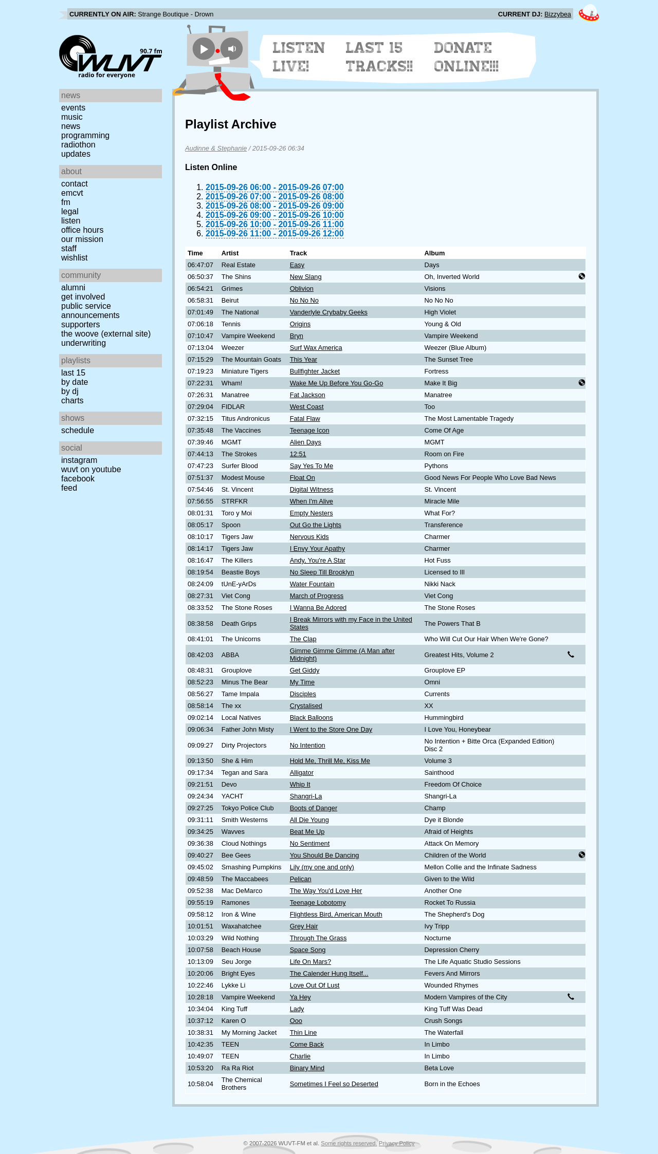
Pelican (301, 879)
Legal (70, 211)
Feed (69, 487)
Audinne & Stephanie (216, 148)
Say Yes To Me (311, 466)
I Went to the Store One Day (331, 729)
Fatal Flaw (305, 418)
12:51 (298, 454)
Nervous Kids (309, 537)
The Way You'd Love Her (326, 891)
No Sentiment (310, 843)
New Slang (306, 277)
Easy (297, 265)
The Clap (303, 639)
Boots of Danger (313, 808)
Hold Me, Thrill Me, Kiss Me (330, 761)
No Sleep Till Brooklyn (322, 572)
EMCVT (72, 193)
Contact (74, 183)
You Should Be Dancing (324, 855)
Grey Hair (304, 926)
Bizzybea (557, 14)
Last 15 (73, 372)
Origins (300, 324)
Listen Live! (299, 57)
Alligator (302, 772)
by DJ (70, 391)
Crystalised (306, 706)
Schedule (77, 430)
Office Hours (82, 230)
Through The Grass (318, 938)
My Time (302, 682)
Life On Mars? (310, 961)
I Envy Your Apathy (317, 548)
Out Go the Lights (315, 525)
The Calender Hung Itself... (329, 973)
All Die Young (309, 820)
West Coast (307, 407)
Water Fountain (312, 584)
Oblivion (302, 288)
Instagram (79, 460)
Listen (70, 220)
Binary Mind (307, 1068)
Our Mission (82, 239)
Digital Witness (312, 489)
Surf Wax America (316, 347)
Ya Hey (300, 997)
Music (72, 117)
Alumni (73, 287)
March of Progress (317, 596)
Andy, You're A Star (317, 560)
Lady (297, 1009)
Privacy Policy (397, 1143)
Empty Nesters (311, 513)
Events (73, 107)
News (70, 126)
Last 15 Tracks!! (379, 57)
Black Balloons (311, 717)
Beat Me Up (307, 831)
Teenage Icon (310, 430)
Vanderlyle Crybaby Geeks (329, 312)
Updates (75, 154)
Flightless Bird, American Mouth (336, 914)
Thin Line (303, 1032)
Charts (72, 400)
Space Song (308, 950)
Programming (85, 135)
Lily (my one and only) (322, 867)
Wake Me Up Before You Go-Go (336, 383)
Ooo (296, 1021)
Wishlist (74, 257)
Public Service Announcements (90, 311)
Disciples (303, 694)
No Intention (307, 745)
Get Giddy (305, 670)
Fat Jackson (307, 395)
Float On (302, 477)
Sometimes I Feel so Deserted (334, 1084)
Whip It (300, 784)
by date (74, 382)
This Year (303, 359)
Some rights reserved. (349, 1143)
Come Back (307, 1044)
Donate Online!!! (466, 57)
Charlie (300, 1056)
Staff (69, 248)
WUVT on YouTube (91, 469)
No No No (304, 300)
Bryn (296, 336)
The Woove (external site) (106, 333)
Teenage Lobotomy (318, 902)
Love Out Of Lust (315, 985)
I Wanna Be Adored (318, 607)
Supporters (80, 324)
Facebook (78, 478)
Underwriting (83, 343)
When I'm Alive (311, 501)
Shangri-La (306, 796)
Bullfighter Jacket (315, 371)
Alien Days (305, 442)
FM (65, 202)
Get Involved (83, 296)
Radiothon (78, 144)
